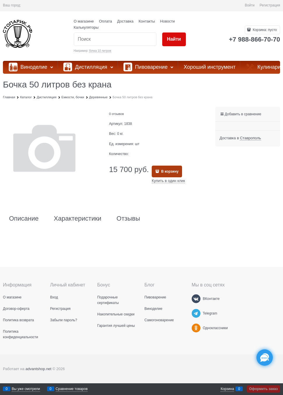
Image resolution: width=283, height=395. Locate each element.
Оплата (105, 21)
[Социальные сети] (264, 357)
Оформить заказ (263, 389)
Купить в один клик (168, 180)
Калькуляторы (86, 27)
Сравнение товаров (72, 389)
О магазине (84, 21)
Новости (167, 21)
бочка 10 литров (100, 50)
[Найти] (174, 39)
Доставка (125, 21)
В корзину (169, 171)
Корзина (227, 389)
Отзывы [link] (128, 218)
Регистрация (270, 5)
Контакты (147, 21)
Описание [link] (24, 218)
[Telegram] (196, 313)
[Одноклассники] (196, 328)
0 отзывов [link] (116, 114)
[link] (250, 138)
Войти (250, 5)
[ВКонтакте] (196, 298)
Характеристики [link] (77, 218)
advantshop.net (38, 369)
